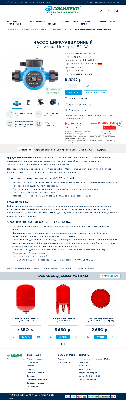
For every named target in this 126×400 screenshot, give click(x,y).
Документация (66, 149)
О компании (32, 362)
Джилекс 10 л (26, 319)
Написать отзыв (89, 54)
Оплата (30, 369)
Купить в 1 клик (95, 92)
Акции (61, 359)
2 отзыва (78, 54)
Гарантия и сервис (35, 373)
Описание (25, 149)
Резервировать (109, 128)
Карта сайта (64, 362)
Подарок (100, 149)
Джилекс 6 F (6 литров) (101, 319)
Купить (73, 92)
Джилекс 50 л (63, 319)
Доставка (31, 366)
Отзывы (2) (85, 149)
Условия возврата (34, 359)
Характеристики (44, 149)
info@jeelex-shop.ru (88, 373)
